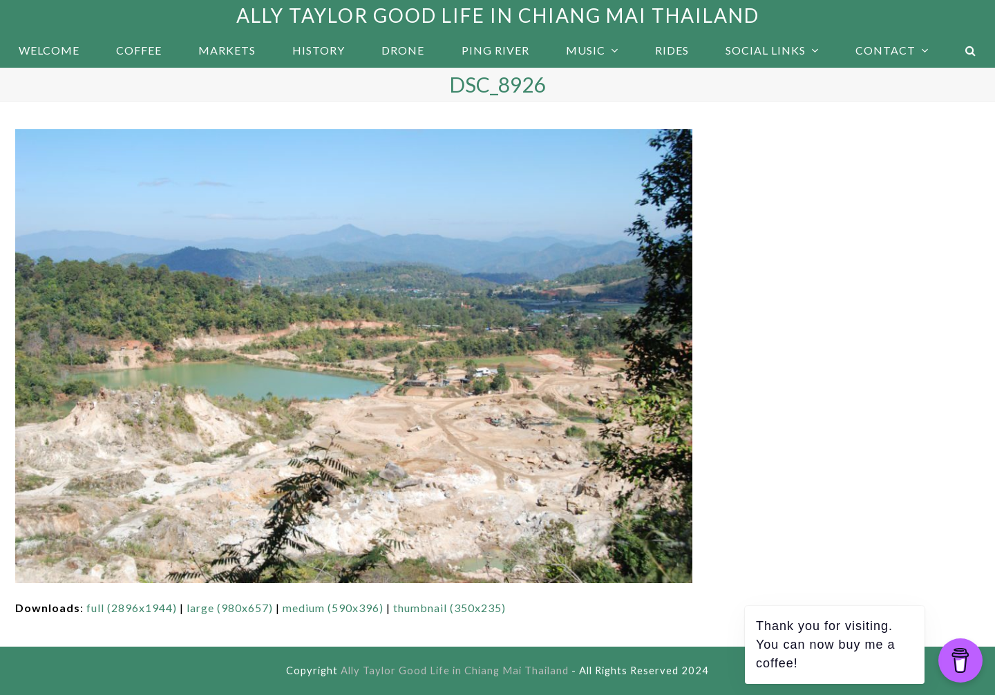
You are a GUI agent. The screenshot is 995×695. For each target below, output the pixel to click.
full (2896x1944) (131, 607)
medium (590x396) (333, 607)
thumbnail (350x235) (449, 607)
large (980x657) (230, 607)
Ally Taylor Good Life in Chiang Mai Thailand (497, 15)
